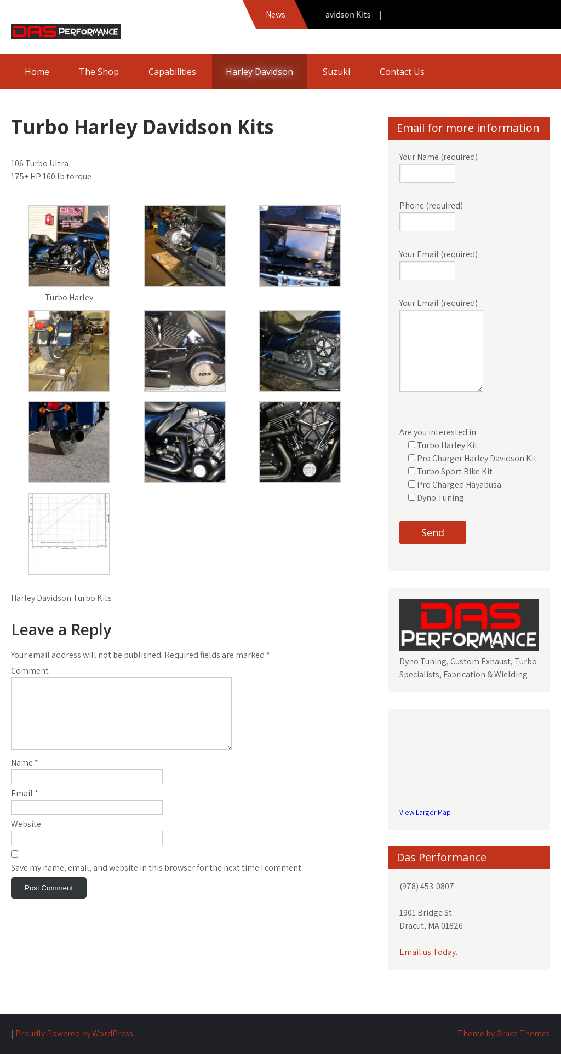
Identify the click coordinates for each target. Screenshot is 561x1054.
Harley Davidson (259, 72)
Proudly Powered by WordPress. (75, 1033)
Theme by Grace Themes (503, 1033)
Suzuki (336, 72)
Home (37, 72)
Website (26, 837)
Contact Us (402, 72)
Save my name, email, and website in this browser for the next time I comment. (157, 881)
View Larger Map (425, 812)
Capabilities (172, 72)
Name (24, 775)
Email (24, 806)
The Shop (99, 72)
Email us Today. (428, 952)
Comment (30, 670)
